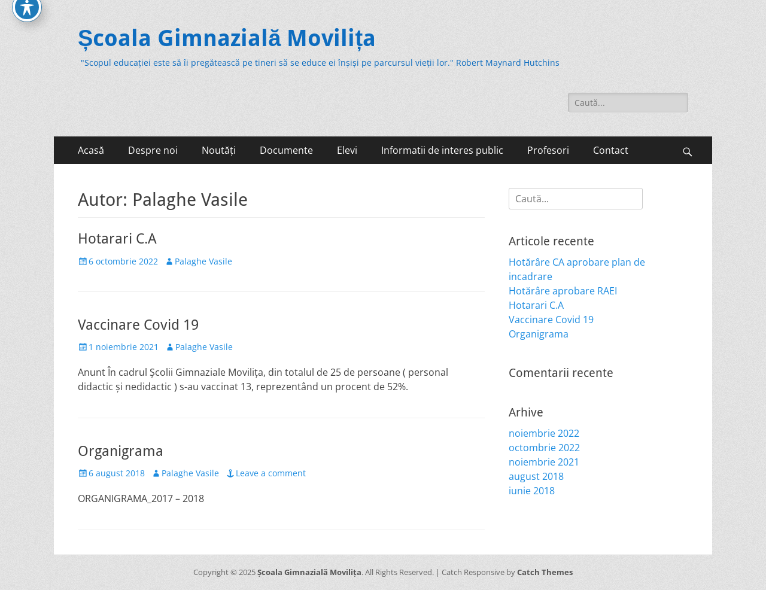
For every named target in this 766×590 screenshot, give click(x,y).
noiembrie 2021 (544, 462)
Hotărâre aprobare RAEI (563, 290)
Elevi (347, 150)
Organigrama (120, 451)
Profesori (548, 150)
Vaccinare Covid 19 (138, 325)
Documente (286, 150)
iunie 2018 (532, 490)
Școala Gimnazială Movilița (227, 38)
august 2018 (536, 476)
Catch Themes (545, 572)
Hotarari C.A (117, 238)
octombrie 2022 (544, 447)
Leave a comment (271, 473)
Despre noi (153, 150)
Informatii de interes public (442, 150)
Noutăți (219, 150)
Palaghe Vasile (203, 261)
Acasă (91, 150)
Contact (610, 150)
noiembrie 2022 (544, 433)
